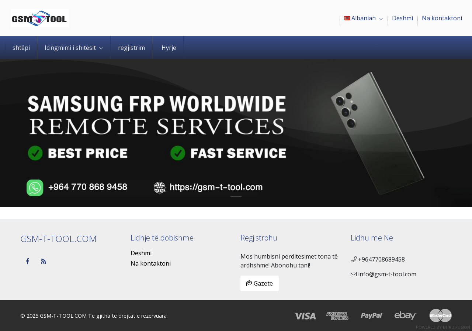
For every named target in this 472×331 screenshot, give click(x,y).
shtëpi (21, 48)
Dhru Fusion (456, 327)
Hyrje (169, 48)
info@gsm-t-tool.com (383, 274)
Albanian (363, 18)
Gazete (259, 283)
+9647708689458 (378, 259)
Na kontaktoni (151, 263)
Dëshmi (141, 253)
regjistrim (131, 48)
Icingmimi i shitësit (74, 48)
